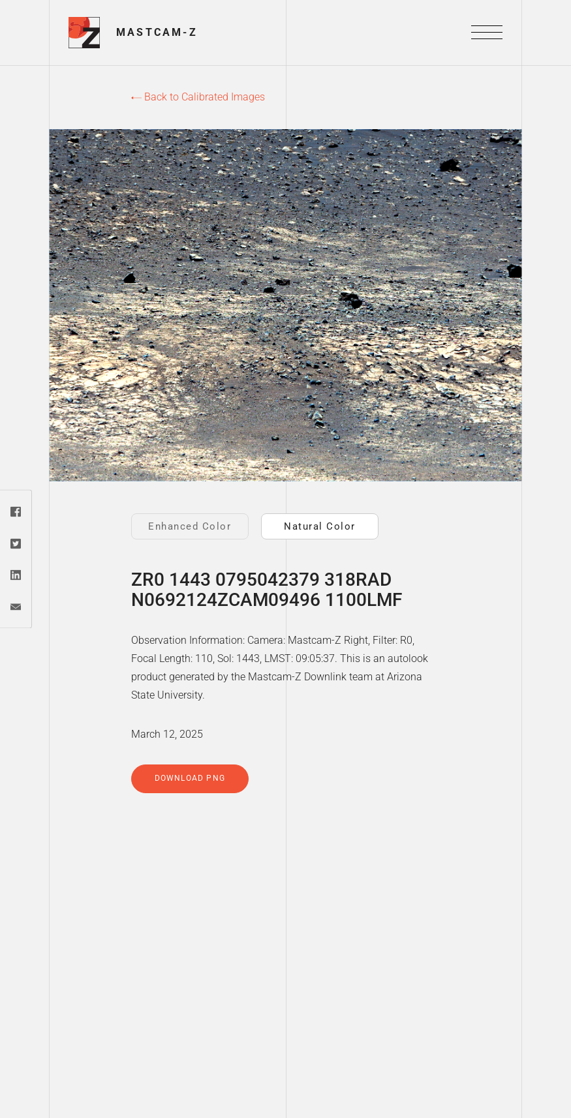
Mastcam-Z (157, 32)
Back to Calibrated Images (198, 97)
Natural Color (320, 526)
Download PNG (190, 778)
